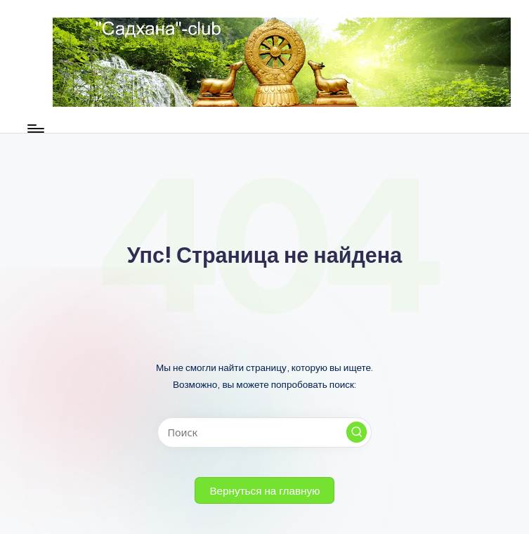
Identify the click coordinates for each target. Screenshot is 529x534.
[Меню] (34, 128)
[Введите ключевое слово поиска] (264, 432)
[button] (356, 432)
